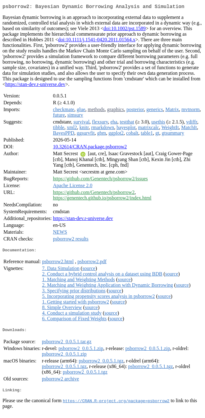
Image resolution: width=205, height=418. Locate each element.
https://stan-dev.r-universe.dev (35, 85)
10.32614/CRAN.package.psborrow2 (90, 148)
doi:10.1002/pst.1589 (124, 29)
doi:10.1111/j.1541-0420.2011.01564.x (96, 40)
